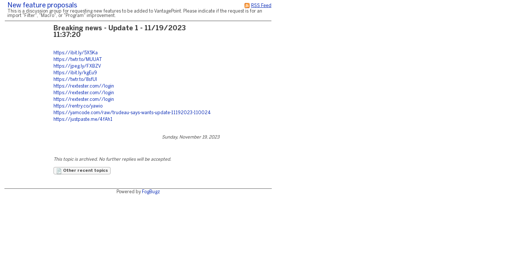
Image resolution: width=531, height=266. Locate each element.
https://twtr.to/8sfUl (75, 80)
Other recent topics (82, 171)
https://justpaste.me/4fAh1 (82, 119)
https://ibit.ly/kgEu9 (75, 73)
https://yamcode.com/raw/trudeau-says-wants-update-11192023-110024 (132, 113)
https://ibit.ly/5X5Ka (75, 53)
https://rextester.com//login (83, 86)
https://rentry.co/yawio (78, 106)
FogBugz (151, 192)
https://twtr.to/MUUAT (77, 60)
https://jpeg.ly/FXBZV (77, 66)
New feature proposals (42, 6)
